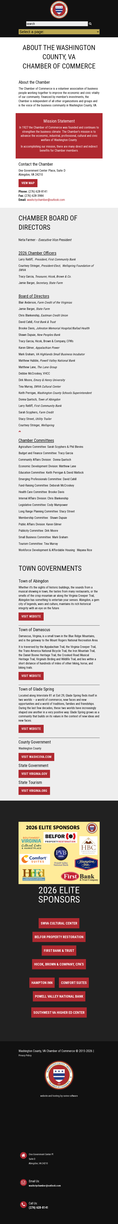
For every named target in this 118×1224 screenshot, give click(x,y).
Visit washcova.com (36, 757)
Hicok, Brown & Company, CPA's (59, 964)
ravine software (70, 1096)
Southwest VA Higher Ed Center (59, 1012)
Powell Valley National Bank (59, 996)
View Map (28, 183)
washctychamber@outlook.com (46, 200)
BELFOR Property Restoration (59, 937)
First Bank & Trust (59, 951)
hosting (56, 1096)
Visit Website (31, 616)
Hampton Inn (42, 983)
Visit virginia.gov (34, 774)
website (44, 1096)
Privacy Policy (25, 1055)
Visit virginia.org (34, 791)
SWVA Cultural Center (59, 923)
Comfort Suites (74, 983)
